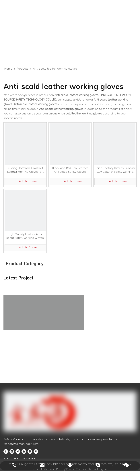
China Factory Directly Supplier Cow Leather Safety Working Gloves (115, 170)
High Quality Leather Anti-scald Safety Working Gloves (25, 236)
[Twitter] (17, 451)
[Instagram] (30, 451)
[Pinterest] (36, 451)
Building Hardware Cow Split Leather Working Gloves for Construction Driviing (25, 170)
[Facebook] (5, 451)
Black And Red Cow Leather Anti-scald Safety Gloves (70, 170)
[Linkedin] (11, 451)
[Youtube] (24, 451)
